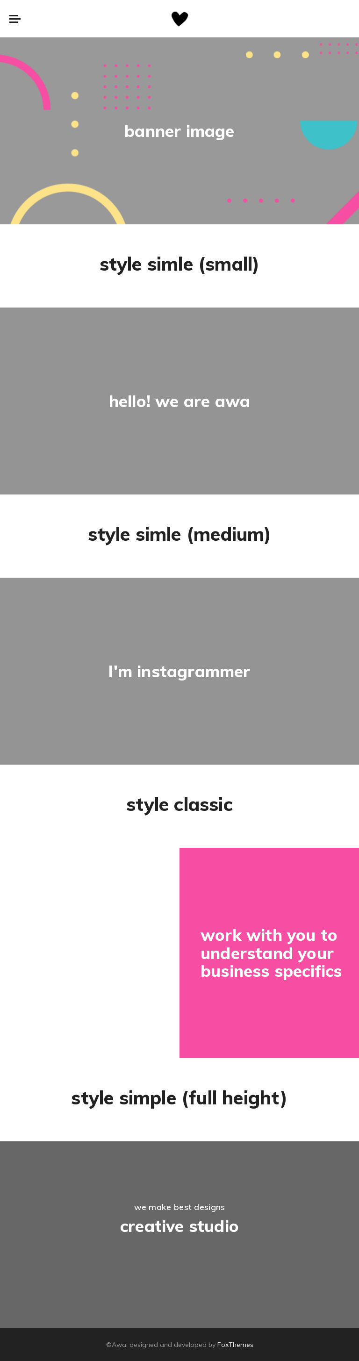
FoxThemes (235, 1344)
